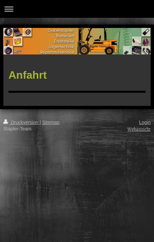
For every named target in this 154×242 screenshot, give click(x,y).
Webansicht (139, 128)
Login (145, 122)
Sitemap (50, 122)
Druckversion (21, 122)
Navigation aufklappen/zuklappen (77, 9)
